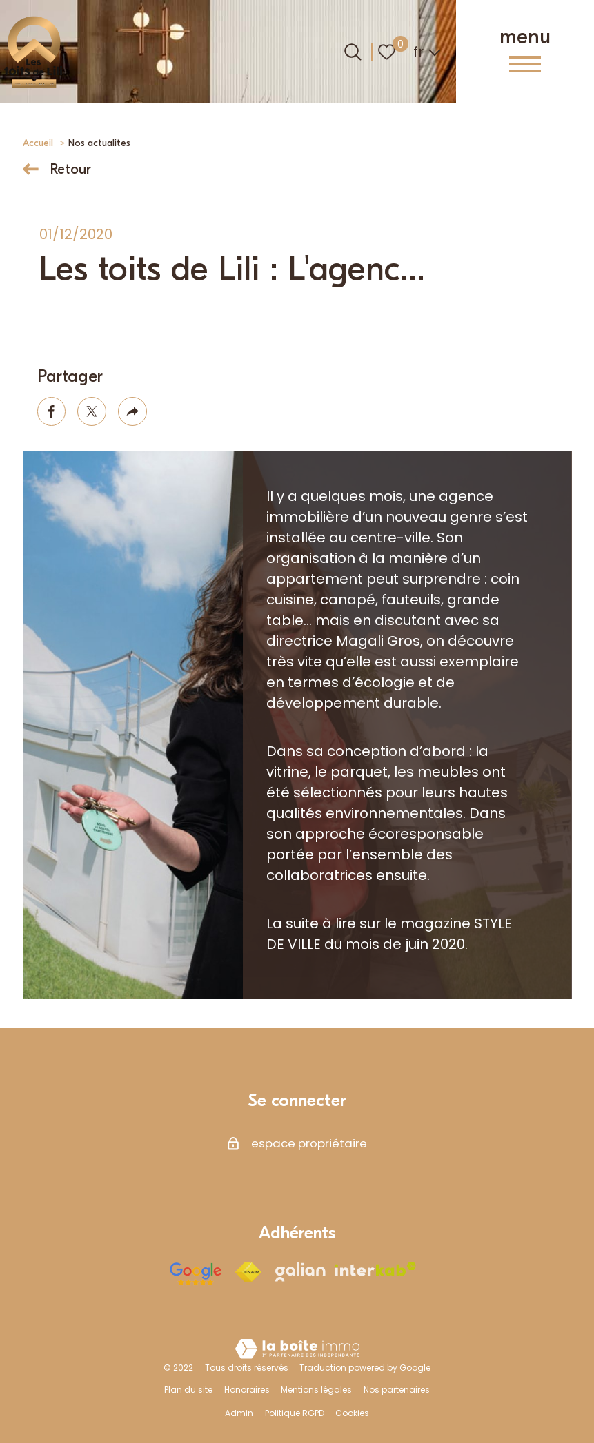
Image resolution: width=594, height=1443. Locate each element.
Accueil (38, 143)
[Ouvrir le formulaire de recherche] (353, 52)
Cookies (352, 1413)
